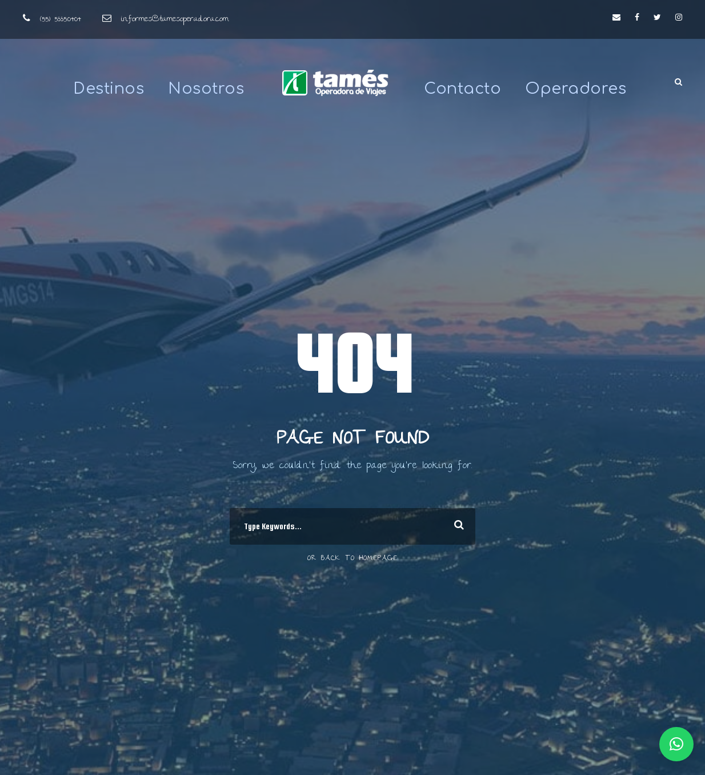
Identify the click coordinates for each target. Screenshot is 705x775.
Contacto (462, 88)
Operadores (575, 88)
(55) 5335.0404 (60, 19)
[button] (676, 744)
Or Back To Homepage (352, 558)
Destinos (108, 88)
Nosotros (206, 88)
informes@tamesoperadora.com (175, 19)
